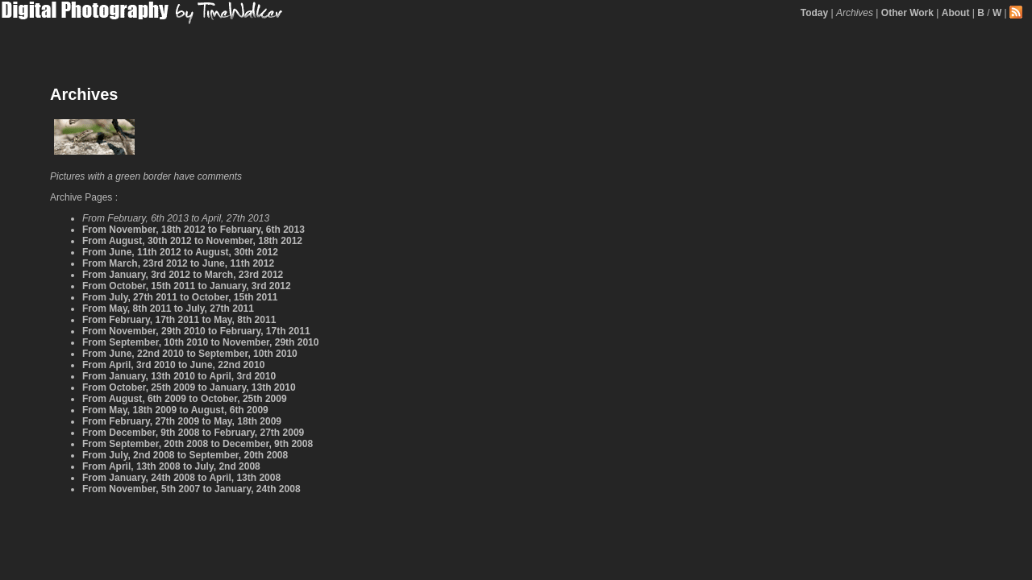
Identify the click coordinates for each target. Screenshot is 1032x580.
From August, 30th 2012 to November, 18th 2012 (192, 240)
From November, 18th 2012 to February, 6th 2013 (193, 229)
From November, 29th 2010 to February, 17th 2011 (196, 331)
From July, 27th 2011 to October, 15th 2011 (180, 297)
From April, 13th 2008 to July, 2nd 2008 (171, 466)
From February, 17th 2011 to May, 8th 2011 (179, 319)
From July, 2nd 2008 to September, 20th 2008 (185, 455)
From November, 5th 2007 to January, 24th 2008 (191, 489)
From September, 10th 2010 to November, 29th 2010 (200, 342)
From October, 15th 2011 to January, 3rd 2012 (186, 286)
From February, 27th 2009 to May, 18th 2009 (181, 421)
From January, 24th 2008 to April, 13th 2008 (181, 477)
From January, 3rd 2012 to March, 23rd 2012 (182, 274)
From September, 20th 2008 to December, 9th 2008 (197, 444)
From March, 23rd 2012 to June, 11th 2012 (178, 263)
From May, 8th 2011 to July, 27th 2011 (168, 308)
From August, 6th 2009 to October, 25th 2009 (184, 398)
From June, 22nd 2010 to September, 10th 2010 (190, 353)
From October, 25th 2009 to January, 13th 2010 (189, 387)
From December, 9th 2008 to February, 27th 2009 (193, 432)
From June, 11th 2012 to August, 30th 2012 (180, 252)
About (956, 13)
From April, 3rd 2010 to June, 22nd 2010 (173, 365)
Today (814, 13)
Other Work (907, 13)
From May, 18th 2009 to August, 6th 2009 (175, 410)
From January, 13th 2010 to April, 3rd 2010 (179, 376)
